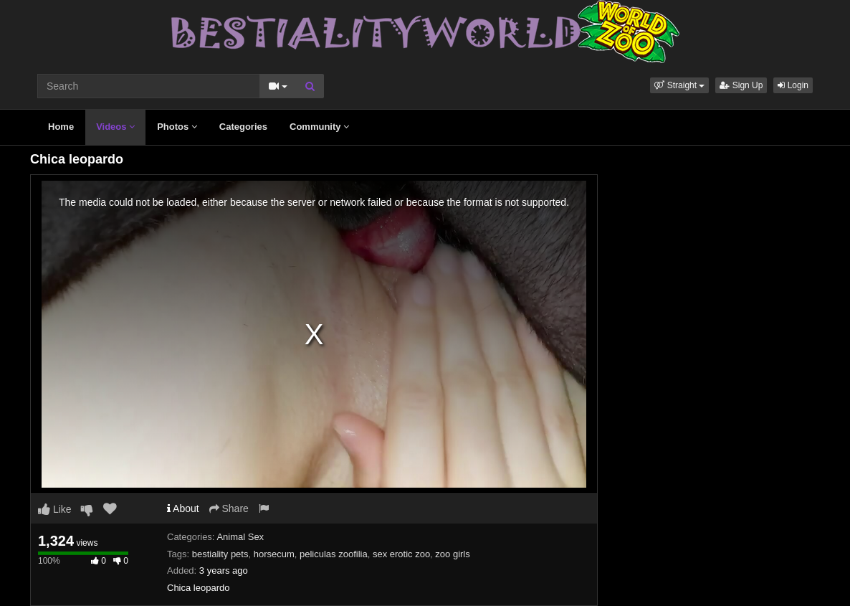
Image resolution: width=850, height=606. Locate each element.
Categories (243, 126)
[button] (679, 85)
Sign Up (741, 85)
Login (793, 85)
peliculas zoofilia (334, 554)
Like (55, 509)
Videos (115, 126)
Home (61, 126)
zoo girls (452, 554)
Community (319, 126)
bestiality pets (220, 554)
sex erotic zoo (401, 554)
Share (229, 508)
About (183, 508)
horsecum (274, 554)
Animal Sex (240, 536)
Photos (177, 126)
